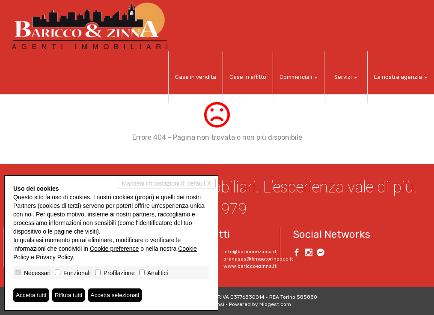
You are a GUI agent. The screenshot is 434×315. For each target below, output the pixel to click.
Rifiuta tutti (70, 294)
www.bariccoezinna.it (249, 266)
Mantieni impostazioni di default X (166, 183)
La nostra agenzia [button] (401, 77)
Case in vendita (195, 77)
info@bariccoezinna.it (249, 252)
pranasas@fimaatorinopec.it (258, 259)
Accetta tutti (31, 294)
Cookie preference (114, 248)
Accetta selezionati (117, 294)
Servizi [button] (345, 77)
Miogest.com (275, 304)
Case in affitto (247, 77)
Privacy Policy (54, 257)
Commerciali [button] (298, 77)
